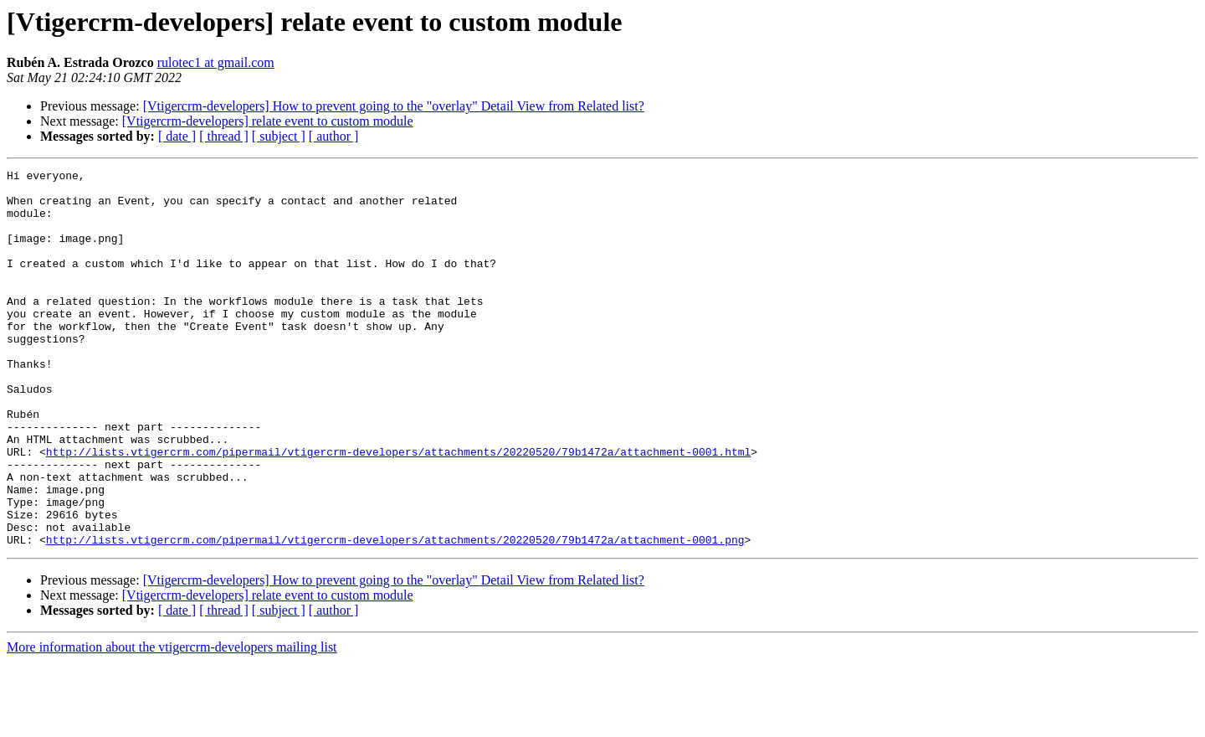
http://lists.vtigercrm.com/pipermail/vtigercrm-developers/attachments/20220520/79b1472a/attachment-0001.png (395, 614)
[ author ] (334, 136)
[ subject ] (278, 136)
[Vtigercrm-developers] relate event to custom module (267, 121)
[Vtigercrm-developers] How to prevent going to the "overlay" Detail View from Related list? (393, 106)
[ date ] (177, 136)
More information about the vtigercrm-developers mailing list (172, 722)
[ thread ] (224, 136)
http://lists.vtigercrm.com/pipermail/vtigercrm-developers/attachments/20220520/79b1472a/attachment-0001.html (398, 509)
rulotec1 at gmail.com (215, 62)
